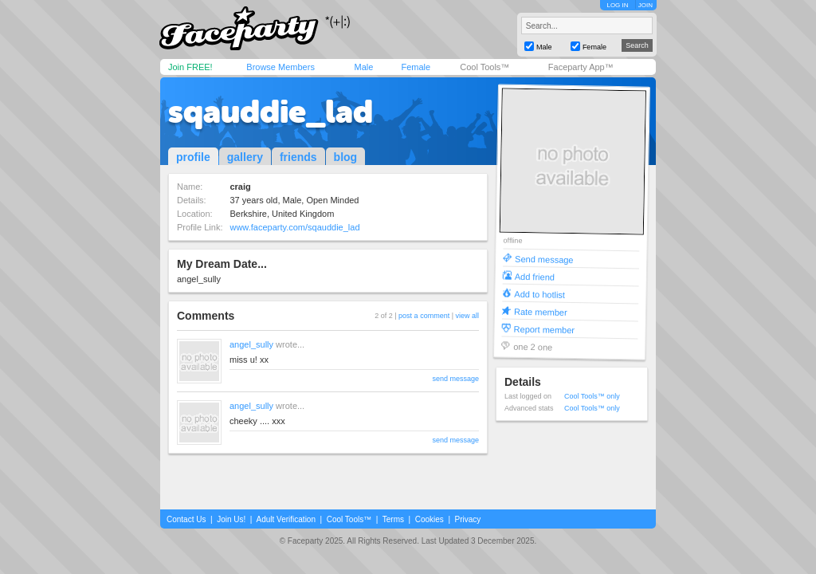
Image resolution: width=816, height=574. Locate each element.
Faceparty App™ (581, 67)
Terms (393, 519)
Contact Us (186, 519)
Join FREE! (190, 67)
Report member (544, 329)
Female (415, 67)
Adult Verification (286, 519)
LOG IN (617, 5)
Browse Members (280, 67)
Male (363, 67)
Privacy (468, 519)
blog (346, 157)
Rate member (540, 311)
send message (455, 379)
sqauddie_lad (270, 111)
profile (193, 157)
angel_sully (251, 344)
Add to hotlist (539, 294)
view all (467, 316)
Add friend (535, 276)
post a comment (423, 316)
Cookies (429, 519)
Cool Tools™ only (592, 396)
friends (298, 157)
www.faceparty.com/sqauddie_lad (294, 227)
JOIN (645, 5)
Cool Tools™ (484, 67)
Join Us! (231, 519)
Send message (544, 259)
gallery (245, 157)
